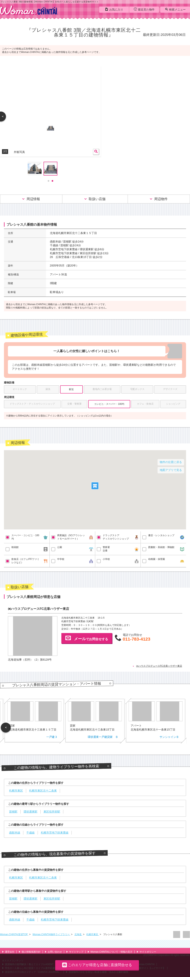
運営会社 (8, 951)
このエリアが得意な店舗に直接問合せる (97, 964)
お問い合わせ (53, 951)
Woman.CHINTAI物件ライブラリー (51, 934)
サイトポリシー (146, 951)
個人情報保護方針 (30, 951)
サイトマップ (74, 951)
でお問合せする (86, 638)
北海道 (78, 934)
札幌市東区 (92, 934)
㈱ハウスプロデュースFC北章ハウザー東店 (159, 666)
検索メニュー (175, 9)
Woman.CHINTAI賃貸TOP (14, 934)
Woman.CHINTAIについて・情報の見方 (109, 951)
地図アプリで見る (171, 470)
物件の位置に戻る (171, 462)
